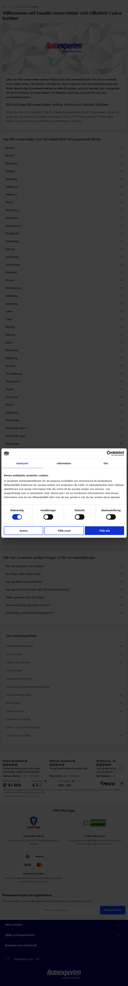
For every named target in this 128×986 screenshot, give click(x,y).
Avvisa (23, 530)
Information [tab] (64, 463)
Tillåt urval (64, 530)
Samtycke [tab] (22, 463)
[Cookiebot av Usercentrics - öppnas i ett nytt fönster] (109, 453)
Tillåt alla (104, 530)
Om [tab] (106, 463)
